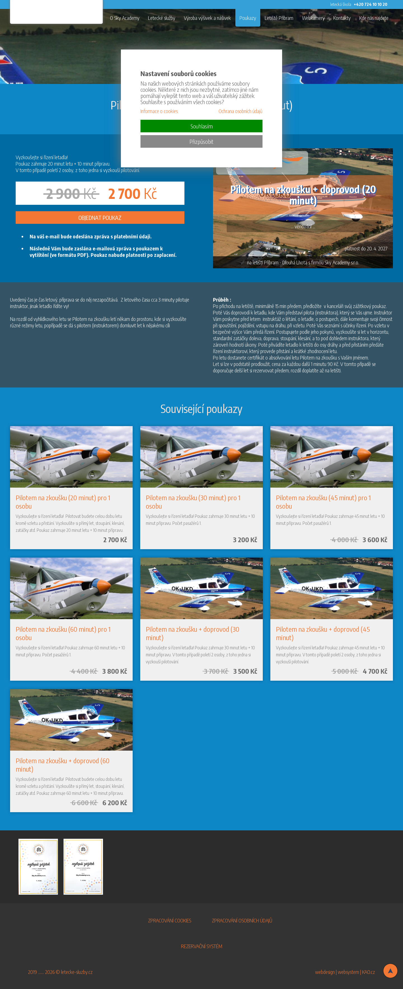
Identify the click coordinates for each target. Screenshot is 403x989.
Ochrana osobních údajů (241, 111)
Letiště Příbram (279, 18)
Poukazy (248, 18)
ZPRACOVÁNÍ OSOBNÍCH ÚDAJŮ (242, 920)
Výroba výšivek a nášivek (207, 18)
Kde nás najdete (373, 18)
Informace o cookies (159, 111)
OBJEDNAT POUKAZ (99, 217)
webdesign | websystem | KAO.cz (345, 972)
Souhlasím (202, 126)
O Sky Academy (124, 18)
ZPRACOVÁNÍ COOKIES (169, 920)
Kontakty (342, 18)
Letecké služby (161, 18)
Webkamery (313, 18)
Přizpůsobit (201, 141)
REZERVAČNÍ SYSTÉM (201, 946)
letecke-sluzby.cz (77, 972)
